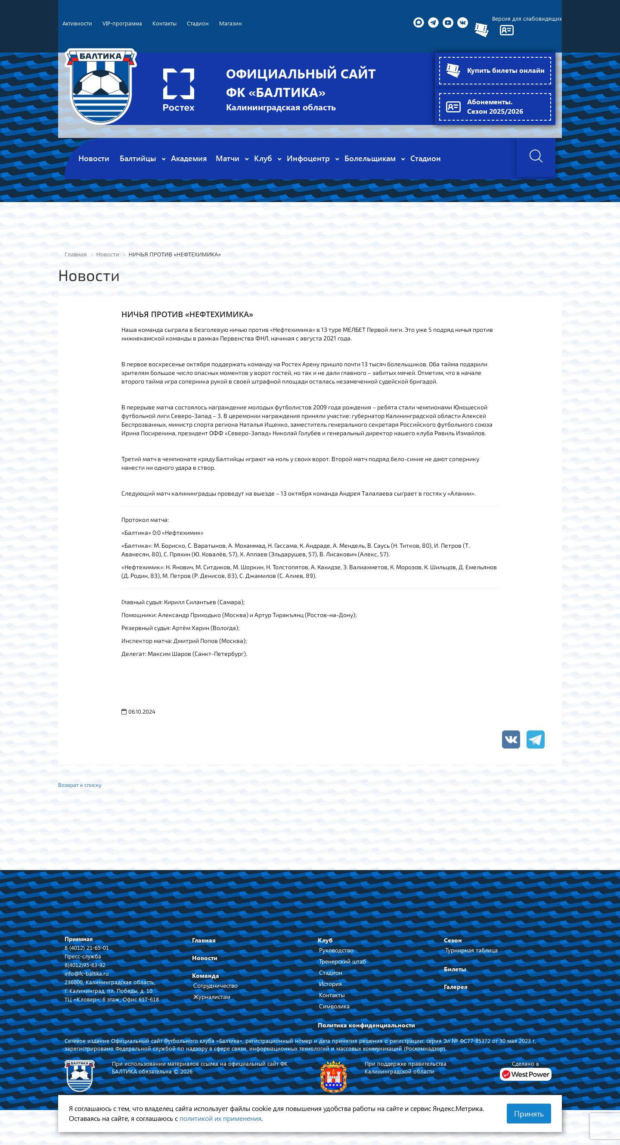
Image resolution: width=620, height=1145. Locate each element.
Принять (529, 1113)
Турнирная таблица (471, 954)
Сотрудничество (215, 990)
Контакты (332, 999)
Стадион (330, 977)
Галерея (456, 991)
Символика (334, 1010)
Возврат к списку (82, 788)
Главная (204, 944)
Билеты (455, 973)
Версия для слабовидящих (526, 19)
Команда (205, 980)
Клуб (325, 944)
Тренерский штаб (342, 965)
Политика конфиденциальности (366, 1029)
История (330, 988)
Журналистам (211, 1001)
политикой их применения (220, 1118)
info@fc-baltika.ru (88, 977)
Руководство (336, 954)
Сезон (453, 944)
